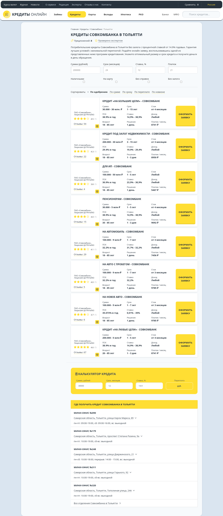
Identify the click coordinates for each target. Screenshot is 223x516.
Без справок (142, 78)
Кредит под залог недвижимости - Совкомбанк (136, 133)
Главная (75, 29)
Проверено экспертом (110, 40)
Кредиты (84, 29)
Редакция (64, 4)
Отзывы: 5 (79, 286)
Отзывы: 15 (80, 221)
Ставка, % (141, 380)
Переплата (179, 380)
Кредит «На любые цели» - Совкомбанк (130, 329)
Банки (165, 14)
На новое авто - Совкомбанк (122, 297)
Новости (35, 4)
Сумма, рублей (83, 380)
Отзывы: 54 (80, 123)
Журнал (24, 4)
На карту (108, 78)
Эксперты (77, 4)
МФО (176, 14)
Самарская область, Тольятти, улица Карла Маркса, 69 (104, 417)
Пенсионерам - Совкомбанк (122, 199)
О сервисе (51, 4)
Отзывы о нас (92, 4)
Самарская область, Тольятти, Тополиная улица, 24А (103, 490)
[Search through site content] (201, 14)
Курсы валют (10, 4)
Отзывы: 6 (79, 319)
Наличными (77, 78)
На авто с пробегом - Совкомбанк (126, 264)
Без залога (174, 78)
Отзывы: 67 (80, 352)
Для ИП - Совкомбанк (117, 166)
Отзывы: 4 (79, 189)
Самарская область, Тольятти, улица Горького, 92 (101, 472)
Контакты (106, 4)
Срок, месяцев (113, 380)
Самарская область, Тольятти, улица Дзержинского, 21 (104, 454)
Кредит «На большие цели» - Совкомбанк (131, 101)
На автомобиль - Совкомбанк (123, 231)
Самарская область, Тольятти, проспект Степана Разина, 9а (106, 436)
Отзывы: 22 (80, 156)
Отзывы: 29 (80, 254)
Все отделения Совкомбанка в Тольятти (96, 503)
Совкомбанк (96, 29)
